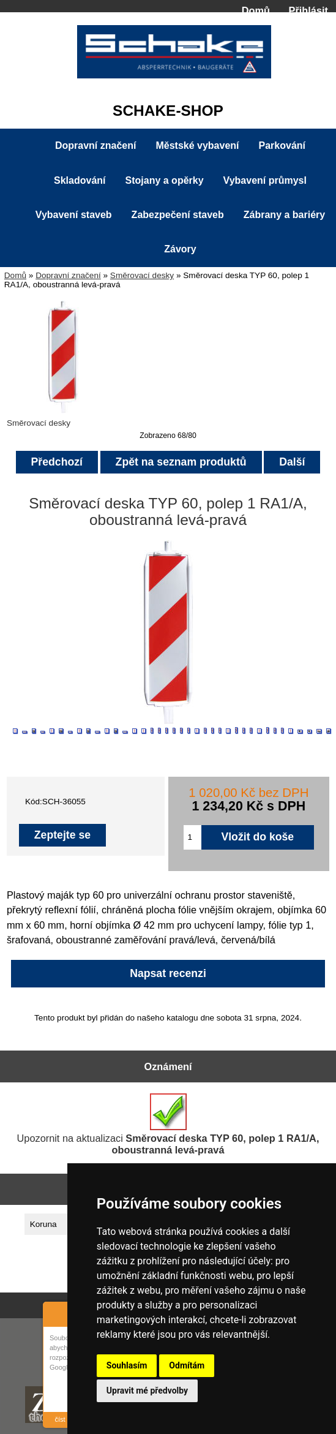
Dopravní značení (68, 275)
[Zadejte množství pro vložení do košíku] (192, 837)
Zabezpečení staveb (178, 214)
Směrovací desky (142, 275)
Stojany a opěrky (164, 180)
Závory (180, 249)
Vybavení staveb (73, 214)
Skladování (79, 180)
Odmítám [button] (186, 1365)
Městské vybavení (197, 145)
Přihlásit (308, 10)
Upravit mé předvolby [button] (147, 1390)
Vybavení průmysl (265, 180)
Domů (256, 10)
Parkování (282, 145)
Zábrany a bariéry (284, 214)
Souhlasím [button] (126, 1365)
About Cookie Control (55, 1312)
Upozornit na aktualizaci (168, 1124)
